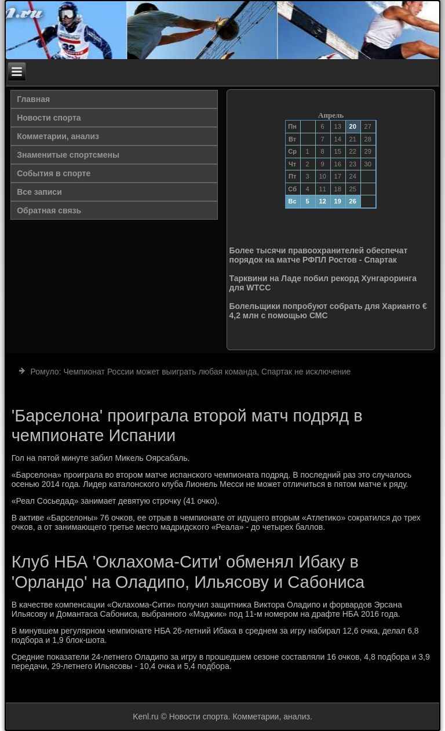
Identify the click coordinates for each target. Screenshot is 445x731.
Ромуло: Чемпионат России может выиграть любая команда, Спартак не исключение (191, 371)
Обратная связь (49, 210)
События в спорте (53, 173)
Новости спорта (49, 117)
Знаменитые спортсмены (68, 154)
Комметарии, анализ (58, 136)
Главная (33, 99)
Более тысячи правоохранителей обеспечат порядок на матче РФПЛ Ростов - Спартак (318, 255)
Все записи (39, 192)
